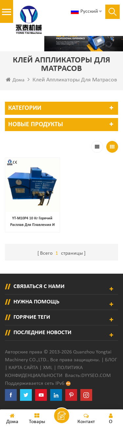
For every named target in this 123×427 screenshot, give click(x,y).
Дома (15, 80)
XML (47, 367)
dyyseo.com (96, 375)
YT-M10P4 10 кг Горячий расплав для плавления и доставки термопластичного (32, 222)
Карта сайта (23, 367)
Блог (111, 360)
